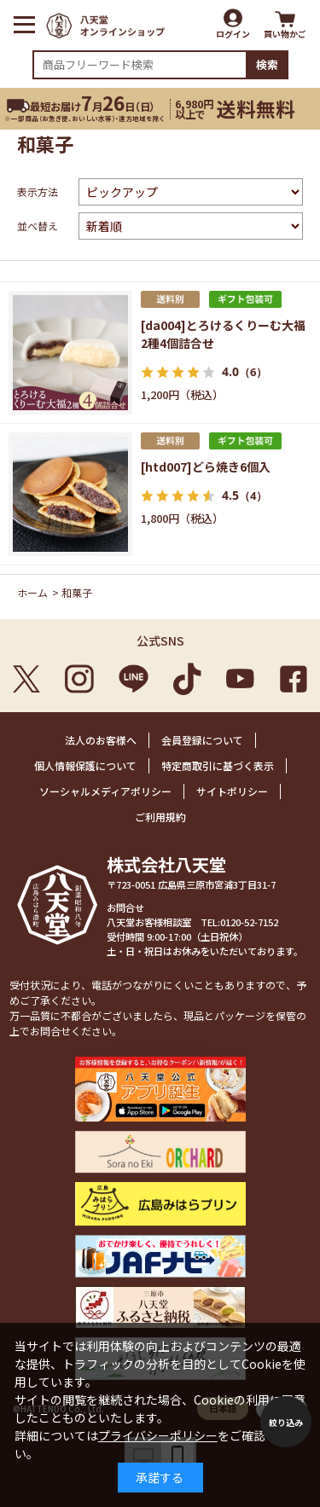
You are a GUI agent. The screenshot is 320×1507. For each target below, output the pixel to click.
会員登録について (202, 740)
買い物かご (285, 33)
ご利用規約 (160, 816)
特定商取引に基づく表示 (217, 765)
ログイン (233, 33)
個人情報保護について (85, 765)
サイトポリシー (232, 791)
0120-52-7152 (249, 922)
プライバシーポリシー (158, 1435)
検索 (267, 64)
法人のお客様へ (101, 740)
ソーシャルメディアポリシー (105, 791)
